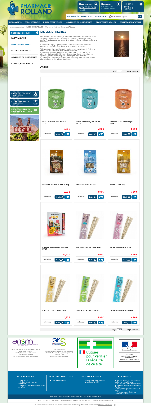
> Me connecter (107, 6)
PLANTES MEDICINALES (106, 22)
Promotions (86, 16)
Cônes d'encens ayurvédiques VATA (54, 123)
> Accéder (82, 10)
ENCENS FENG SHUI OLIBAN (54, 310)
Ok (139, 16)
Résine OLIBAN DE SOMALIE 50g (55, 185)
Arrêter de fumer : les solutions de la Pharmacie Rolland (127, 381)
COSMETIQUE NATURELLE (130, 22)
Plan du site (54, 400)
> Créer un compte (108, 8)
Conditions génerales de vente (103, 400)
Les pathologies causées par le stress (127, 389)
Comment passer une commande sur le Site (31, 386)
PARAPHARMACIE (32, 22)
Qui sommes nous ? (60, 380)
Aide (39, 400)
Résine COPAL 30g (117, 185)
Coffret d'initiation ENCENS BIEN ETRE (55, 248)
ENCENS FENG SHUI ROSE (120, 247)
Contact (45, 400)
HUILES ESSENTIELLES (52, 22)
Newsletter (24, 380)
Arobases (97, 396)
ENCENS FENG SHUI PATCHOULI (89, 247)
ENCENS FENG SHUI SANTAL (88, 310)
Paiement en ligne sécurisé (95, 380)
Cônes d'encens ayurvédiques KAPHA (122, 123)
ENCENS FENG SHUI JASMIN (121, 310)
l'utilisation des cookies (105, 405)
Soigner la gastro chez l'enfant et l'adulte (128, 386)
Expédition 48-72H (92, 382)
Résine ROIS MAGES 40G (86, 185)
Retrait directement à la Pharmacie (27, 383)
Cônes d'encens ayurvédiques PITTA (88, 123)
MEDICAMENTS (15, 22)
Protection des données (82, 400)
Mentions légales (66, 400)
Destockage (100, 16)
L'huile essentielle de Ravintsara (129, 384)
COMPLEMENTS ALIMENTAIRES (79, 22)
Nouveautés (73, 16)
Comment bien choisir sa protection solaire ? (125, 393)
